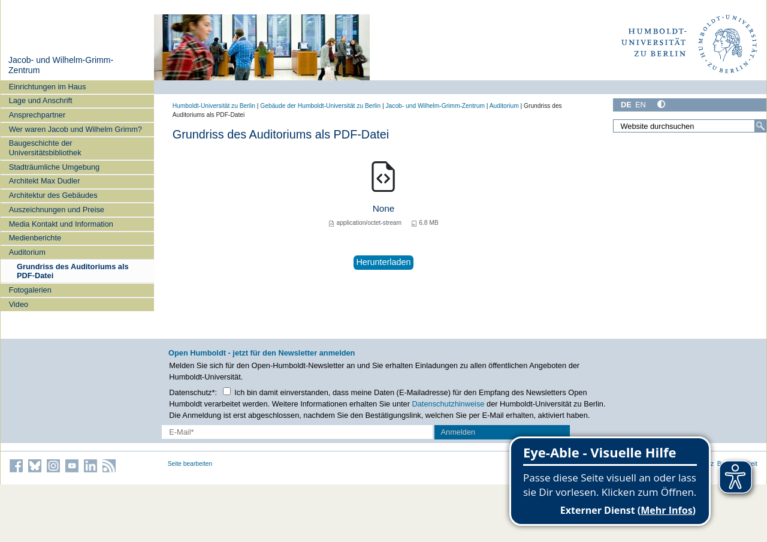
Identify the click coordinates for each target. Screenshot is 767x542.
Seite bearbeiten (190, 463)
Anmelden (458, 431)
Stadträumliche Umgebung (54, 166)
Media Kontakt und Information (61, 223)
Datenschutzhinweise (448, 403)
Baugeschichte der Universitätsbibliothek (45, 147)
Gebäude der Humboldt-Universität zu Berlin (320, 106)
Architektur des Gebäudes (53, 195)
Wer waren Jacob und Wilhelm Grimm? (75, 129)
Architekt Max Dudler (44, 180)
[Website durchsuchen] (689, 126)
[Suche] (760, 126)
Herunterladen (383, 262)
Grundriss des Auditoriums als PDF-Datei (73, 271)
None (384, 208)
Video (19, 304)
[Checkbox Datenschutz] (227, 391)
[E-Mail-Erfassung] (297, 432)
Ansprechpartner (37, 114)
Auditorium (27, 252)
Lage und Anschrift (41, 100)
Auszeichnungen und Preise (56, 209)
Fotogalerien (30, 289)
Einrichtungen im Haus (47, 86)
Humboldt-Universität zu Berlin (214, 106)
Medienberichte (35, 237)
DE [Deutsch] (626, 104)
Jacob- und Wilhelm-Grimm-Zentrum (434, 106)
